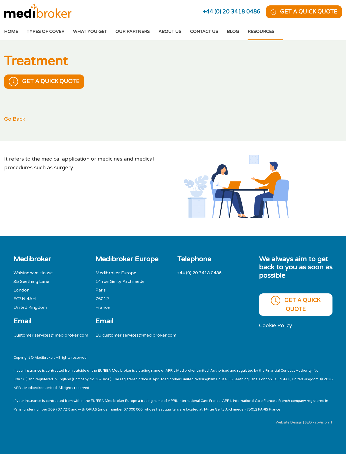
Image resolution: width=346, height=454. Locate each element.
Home (15, 30)
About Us (169, 31)
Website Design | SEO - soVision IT (304, 422)
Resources (261, 31)
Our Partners (132, 31)
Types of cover (45, 31)
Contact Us (204, 31)
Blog (233, 31)
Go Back (14, 119)
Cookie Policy (275, 325)
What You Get (90, 31)
